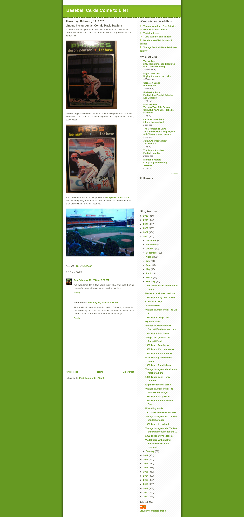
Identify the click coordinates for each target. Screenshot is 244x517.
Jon (76, 280)
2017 (146, 463)
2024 (146, 220)
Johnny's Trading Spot (155, 141)
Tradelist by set (151, 33)
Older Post (128, 372)
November (151, 244)
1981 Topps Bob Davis (157, 333)
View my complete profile (153, 510)
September (152, 252)
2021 (146, 232)
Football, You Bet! (152, 153)
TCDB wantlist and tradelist (157, 36)
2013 (146, 480)
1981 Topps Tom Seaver (157, 345)
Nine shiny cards (154, 408)
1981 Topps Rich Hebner (158, 365)
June (149, 265)
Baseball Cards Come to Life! (97, 10)
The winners (149, 144)
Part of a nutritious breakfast (160, 293)
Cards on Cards (151, 83)
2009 (146, 496)
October (150, 248)
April (149, 273)
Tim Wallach (149, 61)
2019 (146, 455)
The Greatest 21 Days (154, 128)
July (148, 261)
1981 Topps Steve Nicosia (158, 436)
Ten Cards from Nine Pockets (160, 412)
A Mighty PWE (152, 305)
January (150, 451)
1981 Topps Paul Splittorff (158, 353)
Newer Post (72, 372)
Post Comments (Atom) (91, 378)
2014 (146, 476)
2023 (146, 224)
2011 (146, 488)
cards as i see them (153, 119)
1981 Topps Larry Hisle (157, 396)
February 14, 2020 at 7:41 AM (103, 302)
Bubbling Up (149, 86)
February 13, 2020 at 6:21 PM (94, 280)
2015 (146, 471)
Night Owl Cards (152, 73)
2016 (146, 467)
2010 (146, 492)
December (151, 240)
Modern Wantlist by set (155, 29)
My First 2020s (153, 321)
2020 (146, 236)
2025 (146, 216)
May (148, 269)
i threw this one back (153, 122)
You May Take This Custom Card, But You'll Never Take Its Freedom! (158, 110)
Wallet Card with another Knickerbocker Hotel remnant (158, 443)
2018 (146, 459)
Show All (174, 174)
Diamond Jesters (152, 159)
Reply (77, 292)
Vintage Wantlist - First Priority (159, 26)
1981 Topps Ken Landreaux (159, 349)
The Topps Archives (153, 150)
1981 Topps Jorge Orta (157, 317)
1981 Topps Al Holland (157, 424)
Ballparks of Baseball (117, 197)
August (150, 257)
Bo (144, 506)
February (151, 281)
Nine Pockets (150, 104)
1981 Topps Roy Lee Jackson (160, 297)
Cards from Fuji (153, 301)
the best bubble (151, 92)
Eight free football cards (158, 384)
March (149, 277)
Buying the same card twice (157, 76)
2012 (146, 484)
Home (100, 372)
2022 (146, 228)
